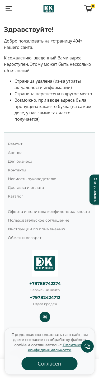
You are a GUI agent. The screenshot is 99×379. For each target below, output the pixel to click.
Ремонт (15, 144)
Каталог (15, 196)
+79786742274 (45, 283)
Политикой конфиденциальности (56, 348)
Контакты (17, 170)
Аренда (15, 152)
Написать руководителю (32, 178)
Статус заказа (95, 189)
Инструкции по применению (36, 229)
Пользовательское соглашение (38, 220)
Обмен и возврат (24, 237)
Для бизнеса (20, 161)
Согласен (50, 363)
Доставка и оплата (26, 187)
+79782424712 (45, 297)
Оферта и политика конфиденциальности (49, 211)
